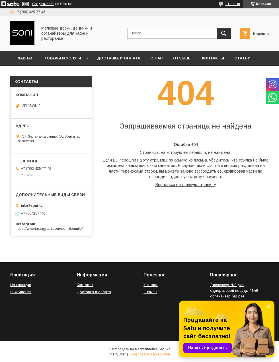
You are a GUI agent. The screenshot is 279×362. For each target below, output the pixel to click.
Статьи (242, 58)
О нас (156, 58)
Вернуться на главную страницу (185, 184)
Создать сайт (43, 4)
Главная (24, 58)
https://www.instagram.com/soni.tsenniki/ (49, 228)
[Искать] (224, 33)
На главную (20, 285)
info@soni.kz (32, 205)
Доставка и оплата (118, 58)
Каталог (150, 285)
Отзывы (182, 58)
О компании (20, 292)
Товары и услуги (62, 58)
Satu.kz (164, 349)
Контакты (213, 58)
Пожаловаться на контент (149, 354)
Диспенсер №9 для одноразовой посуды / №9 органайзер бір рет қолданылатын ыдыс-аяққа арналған (234, 296)
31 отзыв (232, 4)
